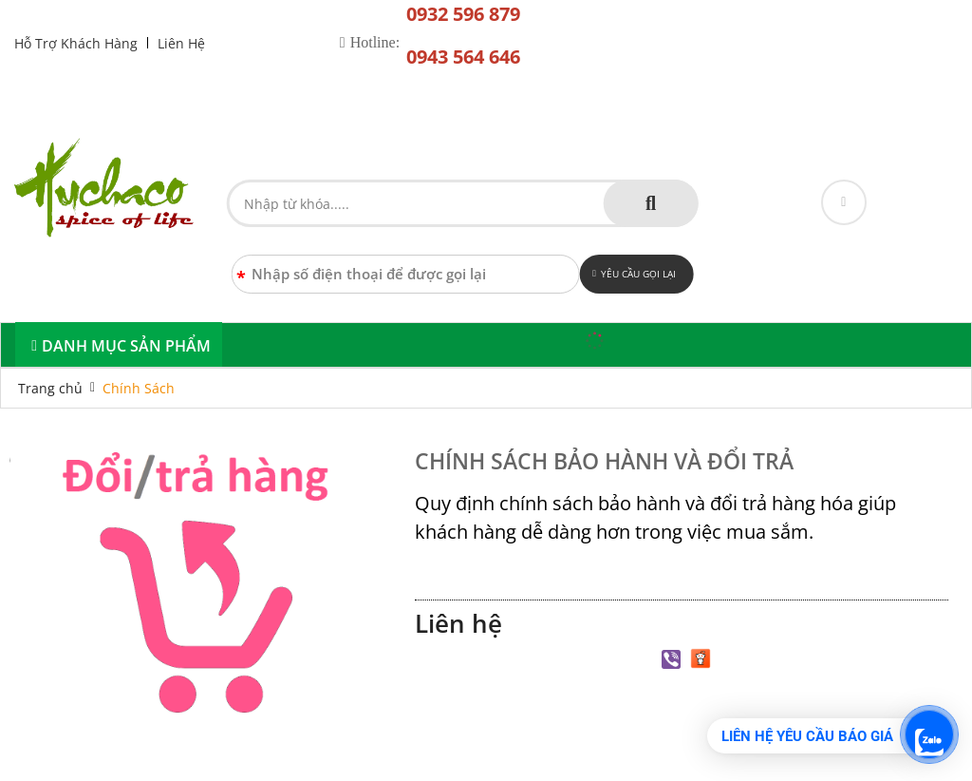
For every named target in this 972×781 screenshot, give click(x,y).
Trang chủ (50, 388)
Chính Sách (139, 388)
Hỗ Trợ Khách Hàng (76, 43)
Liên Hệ (181, 43)
